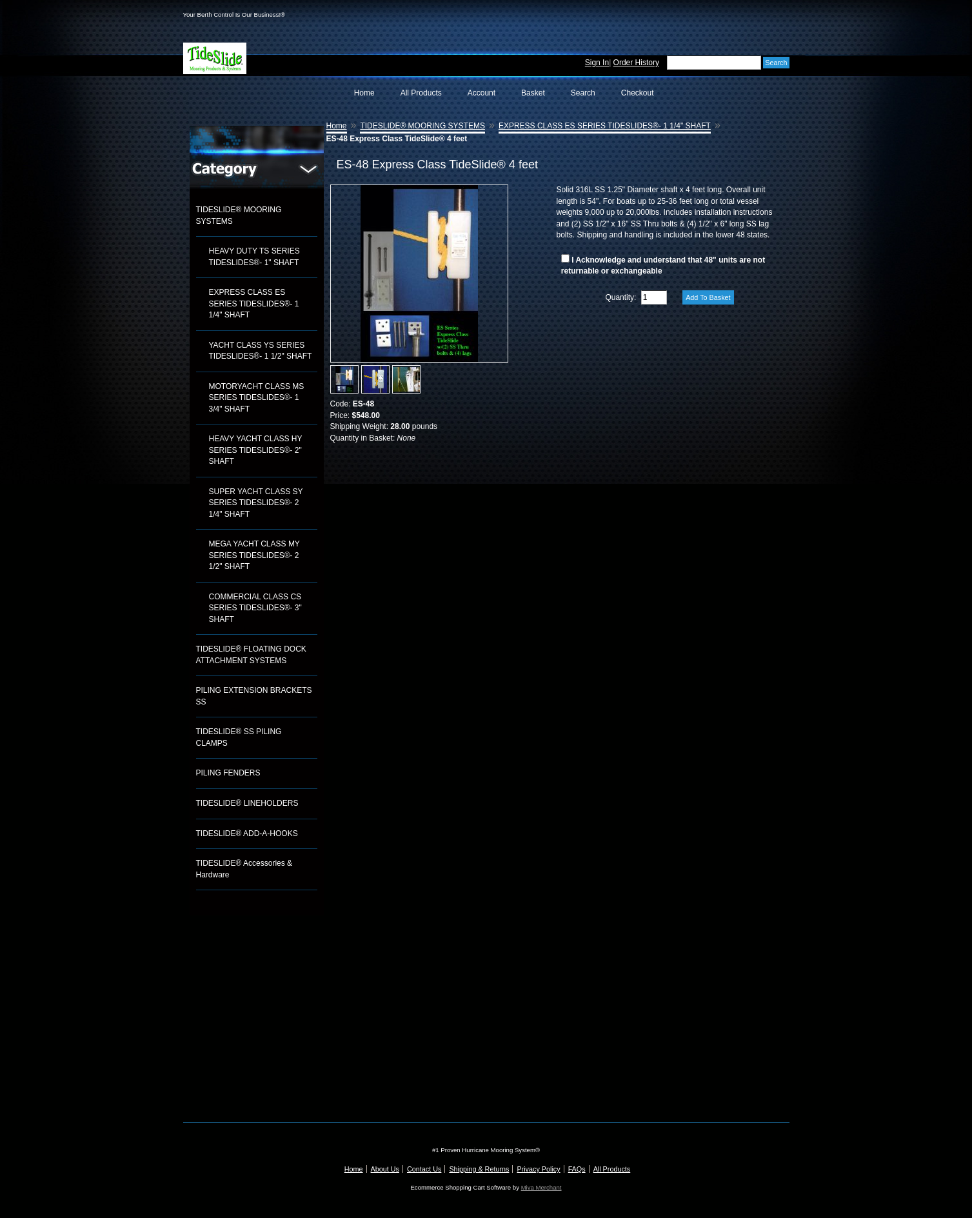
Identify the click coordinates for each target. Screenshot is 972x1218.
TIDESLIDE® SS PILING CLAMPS (239, 737)
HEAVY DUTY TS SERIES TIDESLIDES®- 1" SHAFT (254, 256)
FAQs (577, 1169)
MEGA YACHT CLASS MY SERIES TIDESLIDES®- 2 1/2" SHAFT (254, 555)
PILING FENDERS (228, 772)
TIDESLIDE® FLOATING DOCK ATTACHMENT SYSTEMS (251, 654)
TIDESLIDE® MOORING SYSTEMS (239, 215)
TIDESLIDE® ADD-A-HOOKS (247, 833)
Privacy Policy (538, 1169)
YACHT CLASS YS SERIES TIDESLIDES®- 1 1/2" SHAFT (260, 351)
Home (364, 92)
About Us (385, 1169)
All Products (421, 92)
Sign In (597, 62)
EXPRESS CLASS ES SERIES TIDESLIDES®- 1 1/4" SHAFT (254, 303)
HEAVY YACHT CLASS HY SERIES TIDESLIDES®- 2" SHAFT (256, 450)
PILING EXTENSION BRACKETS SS (254, 696)
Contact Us (424, 1169)
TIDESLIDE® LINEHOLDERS (247, 803)
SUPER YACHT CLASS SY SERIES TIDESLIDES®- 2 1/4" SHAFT (256, 503)
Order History (636, 62)
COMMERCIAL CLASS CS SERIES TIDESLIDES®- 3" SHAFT (255, 608)
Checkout (637, 92)
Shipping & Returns (479, 1169)
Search (583, 92)
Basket (533, 92)
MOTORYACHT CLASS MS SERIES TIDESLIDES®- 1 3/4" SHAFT (256, 398)
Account (481, 92)
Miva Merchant (541, 1187)
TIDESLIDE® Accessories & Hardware (244, 869)
